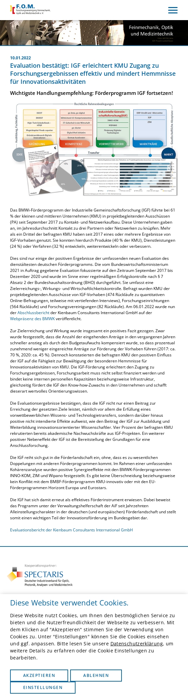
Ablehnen (96, 675)
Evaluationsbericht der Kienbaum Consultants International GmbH (71, 530)
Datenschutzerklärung (136, 643)
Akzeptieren (39, 675)
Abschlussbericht (33, 312)
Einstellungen (42, 687)
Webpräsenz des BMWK (32, 319)
